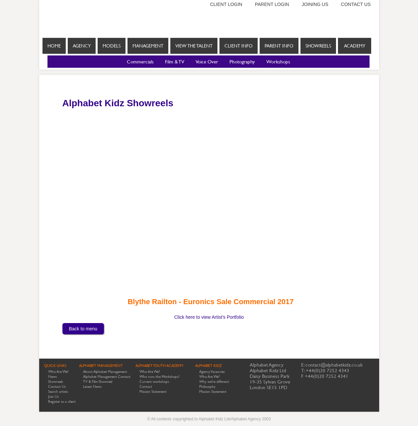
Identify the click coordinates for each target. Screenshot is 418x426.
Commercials (140, 61)
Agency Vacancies (212, 372)
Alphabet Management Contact (106, 377)
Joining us (315, 4)
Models (112, 45)
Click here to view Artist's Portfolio (209, 317)
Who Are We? (58, 372)
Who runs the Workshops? (159, 377)
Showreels (318, 48)
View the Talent (193, 45)
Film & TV (174, 61)
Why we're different (214, 382)
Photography (242, 61)
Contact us (356, 4)
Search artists (58, 391)
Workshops (278, 61)
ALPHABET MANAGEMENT (101, 366)
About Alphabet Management (105, 372)
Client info (238, 45)
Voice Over (207, 61)
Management (147, 45)
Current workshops (154, 382)
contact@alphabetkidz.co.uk (334, 365)
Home (54, 45)
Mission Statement (153, 391)
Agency (82, 45)
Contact (145, 386)
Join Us (53, 396)
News (52, 377)
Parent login (272, 4)
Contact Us (57, 386)
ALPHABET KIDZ (208, 366)
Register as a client (62, 401)
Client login (226, 4)
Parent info (279, 45)
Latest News (92, 386)
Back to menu (83, 328)
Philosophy (207, 386)
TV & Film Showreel (97, 382)
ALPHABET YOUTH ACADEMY (159, 366)
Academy (354, 45)
